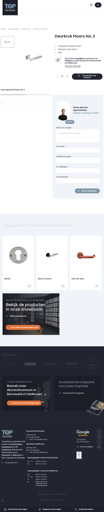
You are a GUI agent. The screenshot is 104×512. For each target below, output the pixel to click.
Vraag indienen (88, 191)
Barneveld (6, 455)
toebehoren (6, 450)
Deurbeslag (14, 29)
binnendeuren (16, 444)
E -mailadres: (62, 167)
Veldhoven (16, 455)
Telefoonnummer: (64, 156)
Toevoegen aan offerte (87, 76)
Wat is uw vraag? (63, 128)
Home (3, 29)
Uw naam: (60, 146)
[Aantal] (62, 76)
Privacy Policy (61, 494)
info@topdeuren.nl (10, 462)
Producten (26, 29)
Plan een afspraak (73, 66)
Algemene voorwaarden (46, 494)
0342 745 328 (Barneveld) (36, 439)
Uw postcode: (62, 177)
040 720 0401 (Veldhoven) (37, 452)
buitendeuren (7, 447)
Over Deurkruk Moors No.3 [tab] (13, 90)
